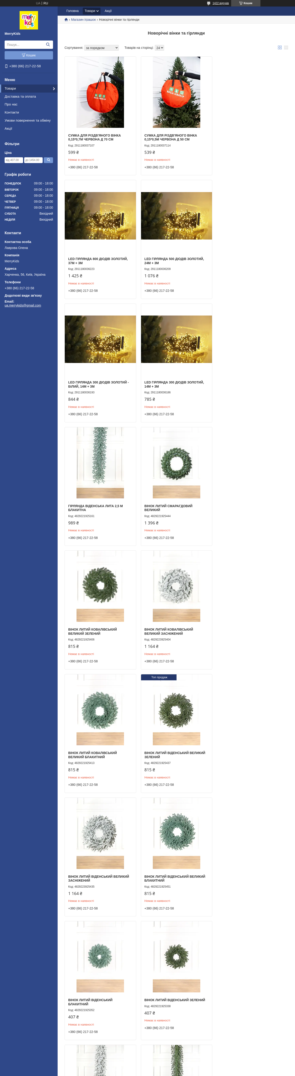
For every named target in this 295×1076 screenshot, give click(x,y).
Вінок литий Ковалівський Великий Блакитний (167, 504)
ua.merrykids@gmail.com (23, 305)
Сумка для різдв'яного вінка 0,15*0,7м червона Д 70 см (94, 136)
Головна (72, 11)
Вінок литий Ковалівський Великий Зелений (243, 382)
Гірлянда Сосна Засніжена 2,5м (247, 992)
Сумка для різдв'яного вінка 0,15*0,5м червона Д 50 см (169, 136)
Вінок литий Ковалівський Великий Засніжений (92, 504)
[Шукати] (48, 45)
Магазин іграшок (83, 19)
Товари (10, 88)
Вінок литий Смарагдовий (167, 870)
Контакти (12, 112)
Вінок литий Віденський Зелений (98, 747)
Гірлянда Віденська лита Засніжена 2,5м (166, 749)
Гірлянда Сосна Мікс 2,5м (91, 992)
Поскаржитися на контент (136, 1071)
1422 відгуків (220, 3)
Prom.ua (169, 1067)
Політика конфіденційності (172, 1071)
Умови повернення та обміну (28, 120)
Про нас (11, 104)
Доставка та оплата (20, 96)
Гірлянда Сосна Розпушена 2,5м (248, 870)
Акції (8, 128)
